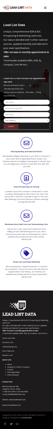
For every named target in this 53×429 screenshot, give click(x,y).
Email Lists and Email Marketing (26, 262)
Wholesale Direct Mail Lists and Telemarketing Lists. (26, 224)
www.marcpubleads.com (11, 405)
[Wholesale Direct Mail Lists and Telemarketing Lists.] (26, 216)
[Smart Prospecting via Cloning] (26, 178)
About (9, 364)
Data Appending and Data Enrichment (26, 151)
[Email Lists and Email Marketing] (26, 253)
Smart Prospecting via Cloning (26, 187)
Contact (10, 369)
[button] (45, 8)
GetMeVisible (26, 418)
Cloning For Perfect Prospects (18, 367)
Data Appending (13, 372)
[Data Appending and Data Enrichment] (26, 143)
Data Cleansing (12, 375)
